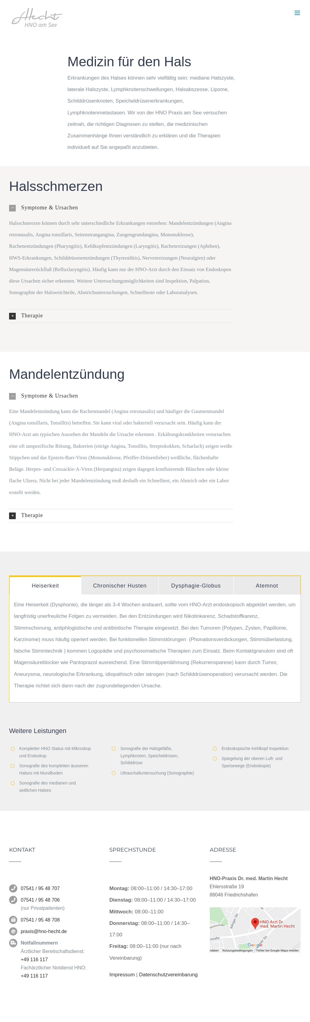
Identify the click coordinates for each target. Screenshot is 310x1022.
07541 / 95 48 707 (40, 888)
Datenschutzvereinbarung (168, 975)
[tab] (45, 585)
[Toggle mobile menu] (298, 13)
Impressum (122, 975)
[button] (121, 208)
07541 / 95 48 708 (40, 919)
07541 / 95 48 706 (40, 899)
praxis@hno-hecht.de (44, 931)
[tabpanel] (155, 649)
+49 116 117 (34, 959)
